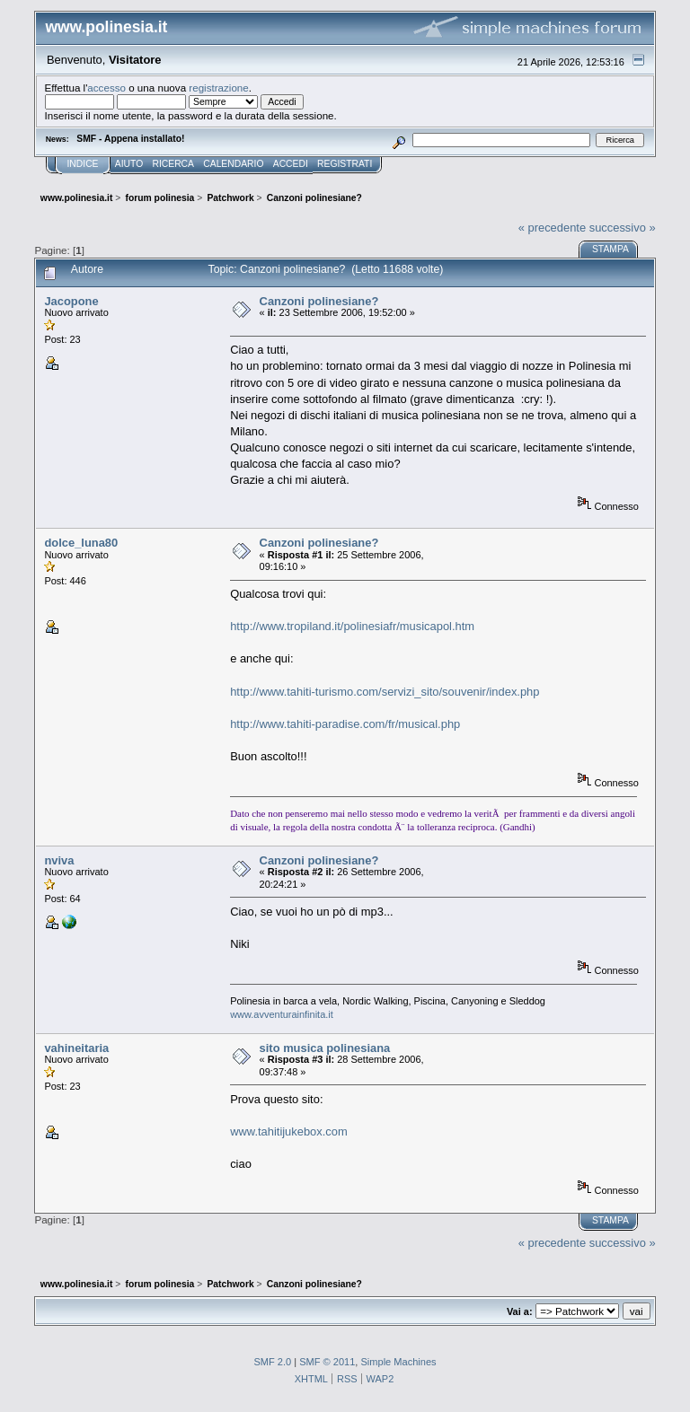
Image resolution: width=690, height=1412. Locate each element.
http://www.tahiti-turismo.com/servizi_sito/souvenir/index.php (384, 691)
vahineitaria (76, 1048)
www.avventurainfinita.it (281, 1014)
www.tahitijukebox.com (289, 1131)
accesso (106, 87)
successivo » (622, 227)
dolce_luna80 (81, 542)
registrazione (218, 87)
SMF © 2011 (327, 1361)
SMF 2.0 (272, 1361)
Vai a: (520, 1311)
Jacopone (71, 301)
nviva (59, 860)
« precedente (552, 227)
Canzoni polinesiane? (319, 301)
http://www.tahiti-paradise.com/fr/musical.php (345, 724)
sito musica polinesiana (325, 1048)
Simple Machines (398, 1361)
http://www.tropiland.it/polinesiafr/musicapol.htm (352, 626)
